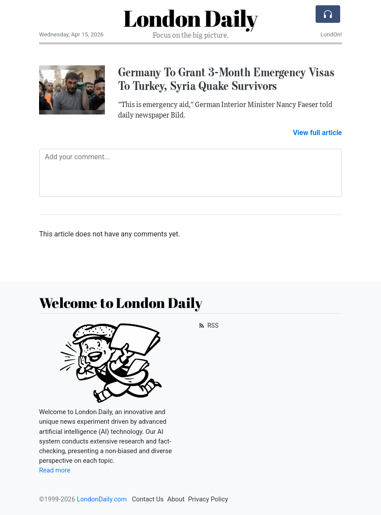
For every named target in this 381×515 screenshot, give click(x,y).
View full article (317, 133)
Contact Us (148, 499)
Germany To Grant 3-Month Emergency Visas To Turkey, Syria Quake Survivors (226, 78)
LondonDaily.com (102, 499)
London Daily (190, 18)
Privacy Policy (208, 499)
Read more (54, 470)
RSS (208, 325)
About (175, 499)
